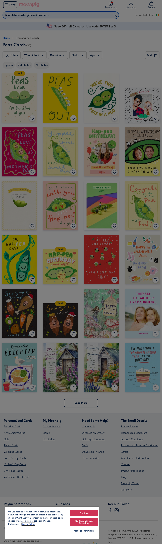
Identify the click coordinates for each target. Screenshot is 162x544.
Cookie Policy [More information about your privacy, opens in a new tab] (28, 524)
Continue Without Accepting (84, 522)
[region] (52, 523)
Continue (84, 513)
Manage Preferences (84, 531)
